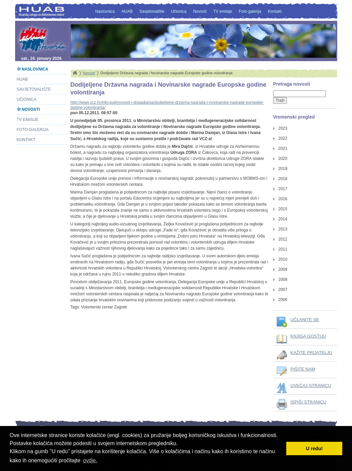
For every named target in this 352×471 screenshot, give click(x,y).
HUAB (127, 11)
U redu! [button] (314, 448)
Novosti (200, 11)
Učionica (179, 11)
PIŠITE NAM (303, 369)
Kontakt (275, 11)
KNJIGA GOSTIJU (308, 336)
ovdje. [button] (90, 460)
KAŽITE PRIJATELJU (312, 352)
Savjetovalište (152, 11)
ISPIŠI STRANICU (308, 401)
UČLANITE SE (305, 319)
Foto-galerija (250, 11)
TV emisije (222, 11)
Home (75, 73)
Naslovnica (105, 11)
